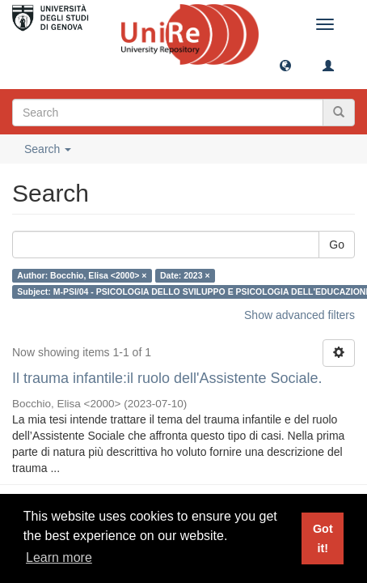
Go (336, 244)
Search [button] (47, 149)
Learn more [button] (59, 557)
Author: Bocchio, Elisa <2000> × (81, 275)
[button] (285, 65)
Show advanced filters (299, 315)
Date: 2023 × (185, 275)
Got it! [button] (323, 538)
